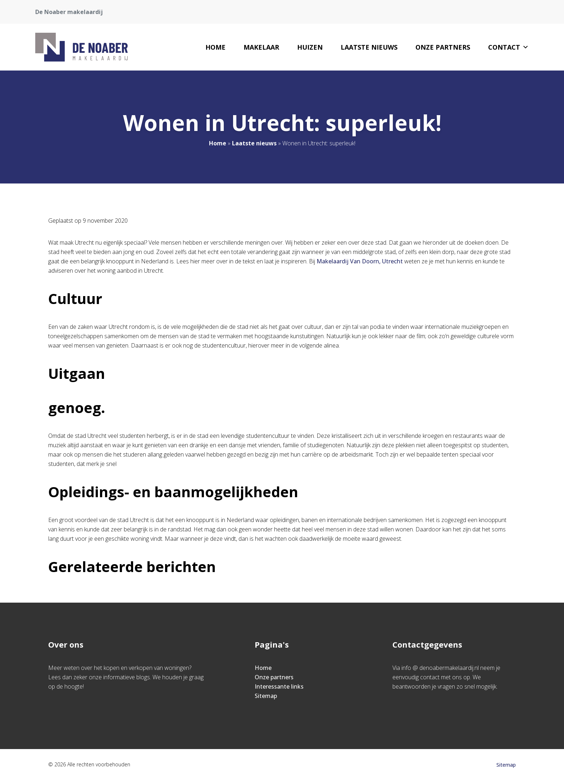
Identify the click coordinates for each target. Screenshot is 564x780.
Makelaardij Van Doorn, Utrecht (360, 261)
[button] (525, 47)
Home (215, 47)
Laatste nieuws (369, 47)
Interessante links (279, 686)
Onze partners (442, 47)
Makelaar (261, 47)
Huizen (310, 47)
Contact (508, 47)
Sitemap (266, 696)
